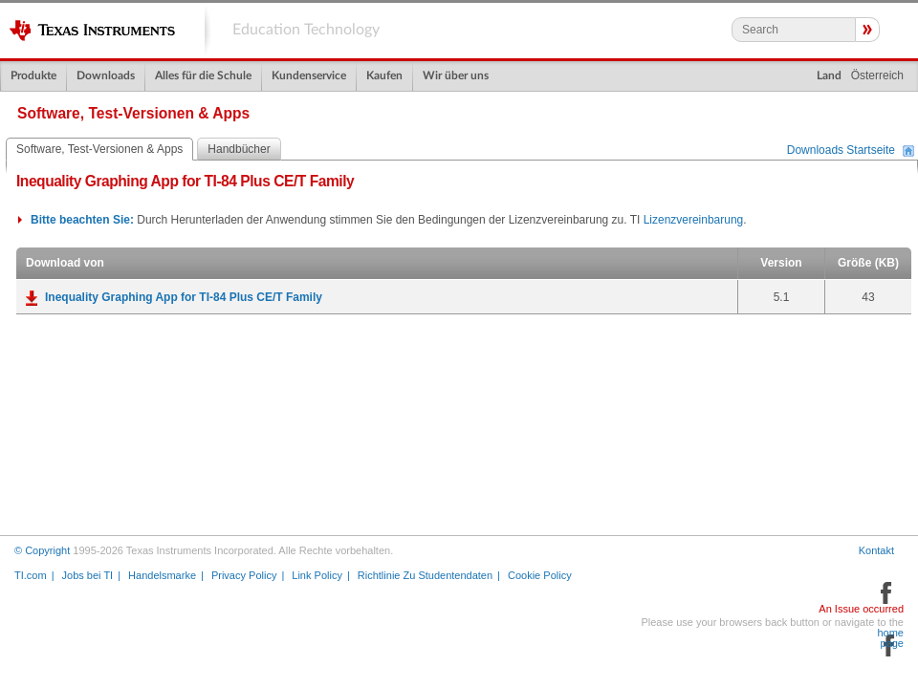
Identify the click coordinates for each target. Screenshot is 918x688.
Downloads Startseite (841, 151)
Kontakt (876, 550)
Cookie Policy (540, 575)
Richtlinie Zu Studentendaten (425, 575)
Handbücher (239, 149)
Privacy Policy (243, 575)
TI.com (30, 575)
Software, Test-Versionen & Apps (99, 149)
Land (829, 75)
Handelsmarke (162, 575)
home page (890, 638)
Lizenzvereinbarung (694, 219)
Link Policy (317, 575)
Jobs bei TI (88, 575)
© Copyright (42, 550)
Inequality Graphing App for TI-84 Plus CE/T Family (183, 297)
